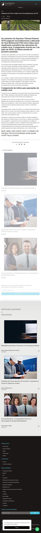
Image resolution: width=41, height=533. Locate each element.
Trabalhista (5, 505)
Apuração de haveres (7, 470)
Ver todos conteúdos (7, 464)
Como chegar (5, 453)
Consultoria (5, 477)
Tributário (5, 503)
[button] (36, 4)
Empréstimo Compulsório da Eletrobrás (11, 482)
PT (19, 7)
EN (20, 7)
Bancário (4, 473)
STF (9, 99)
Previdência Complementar (8, 500)
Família (4, 491)
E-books (4, 461)
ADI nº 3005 (5, 95)
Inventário (5, 493)
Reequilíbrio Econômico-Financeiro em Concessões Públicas (20, 345)
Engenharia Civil (6, 487)
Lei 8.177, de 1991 (26, 54)
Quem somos (5, 446)
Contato (4, 455)
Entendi (17, 527)
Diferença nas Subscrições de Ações (10, 480)
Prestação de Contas (7, 498)
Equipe (4, 451)
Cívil (3, 475)
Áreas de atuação (6, 448)
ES (22, 7)
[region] (17, 525)
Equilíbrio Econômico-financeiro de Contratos (12, 489)
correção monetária (31, 117)
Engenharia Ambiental (7, 484)
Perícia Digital (5, 496)
